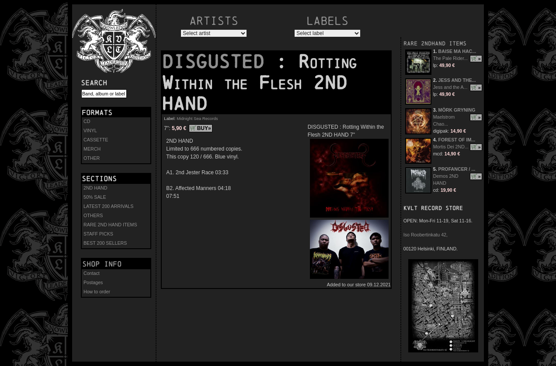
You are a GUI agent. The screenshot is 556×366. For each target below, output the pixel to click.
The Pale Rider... (450, 58)
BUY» (204, 128)
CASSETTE (95, 139)
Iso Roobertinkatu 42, (425, 234)
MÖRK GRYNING (457, 110)
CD (86, 121)
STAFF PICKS (98, 233)
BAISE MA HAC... (457, 51)
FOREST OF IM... (457, 139)
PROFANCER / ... (457, 169)
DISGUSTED (218, 61)
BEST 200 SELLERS (105, 243)
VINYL (90, 130)
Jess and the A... (450, 87)
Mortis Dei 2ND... (451, 146)
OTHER (91, 158)
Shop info (102, 264)
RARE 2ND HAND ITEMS (110, 224)
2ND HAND (95, 187)
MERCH (92, 148)
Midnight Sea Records (197, 118)
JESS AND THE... (457, 80)
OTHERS (93, 215)
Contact (91, 273)
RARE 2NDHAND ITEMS (434, 43)
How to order (96, 291)
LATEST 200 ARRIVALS (108, 206)
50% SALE (94, 197)
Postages (93, 282)
